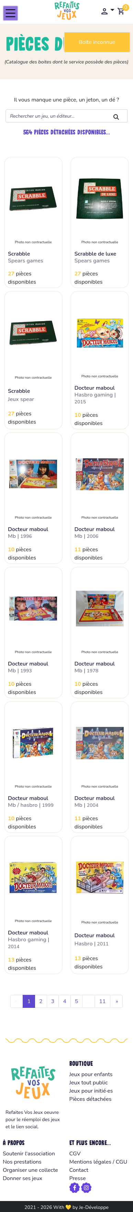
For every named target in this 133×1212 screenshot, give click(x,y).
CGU (122, 1162)
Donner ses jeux (22, 1178)
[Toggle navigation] (10, 13)
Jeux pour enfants (91, 1074)
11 (102, 1001)
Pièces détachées (90, 1099)
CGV (75, 1153)
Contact (78, 1170)
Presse (77, 1178)
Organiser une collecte (30, 1170)
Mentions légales (90, 1162)
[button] (107, 11)
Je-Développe (94, 1207)
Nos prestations (22, 1162)
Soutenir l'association (29, 1153)
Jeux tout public (88, 1082)
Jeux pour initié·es (91, 1091)
